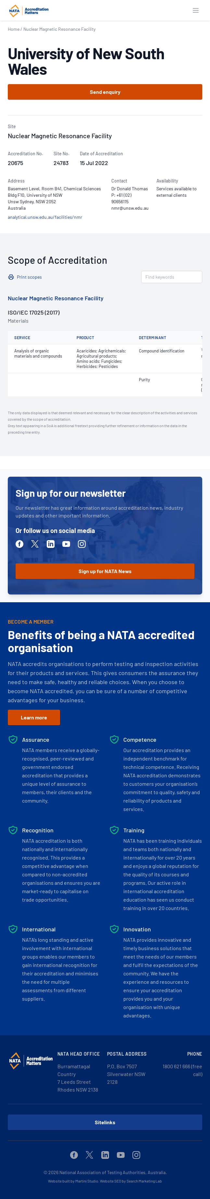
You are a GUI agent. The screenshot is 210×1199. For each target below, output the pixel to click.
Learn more (34, 717)
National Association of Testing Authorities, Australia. (113, 1172)
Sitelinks (105, 1122)
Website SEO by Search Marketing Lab (131, 1181)
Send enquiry (105, 92)
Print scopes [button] (29, 277)
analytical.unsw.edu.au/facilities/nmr (45, 217)
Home (13, 29)
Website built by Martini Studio (73, 1181)
